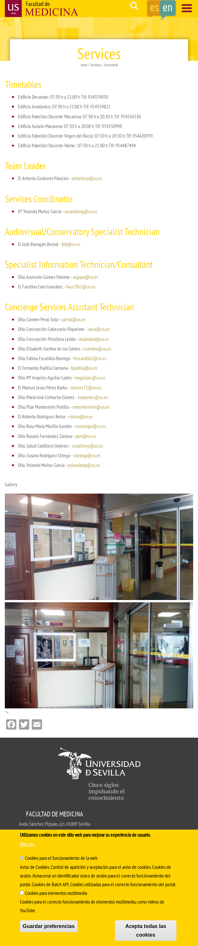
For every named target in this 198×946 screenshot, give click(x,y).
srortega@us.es (86, 455)
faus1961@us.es (80, 286)
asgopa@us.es (85, 277)
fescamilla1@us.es (90, 358)
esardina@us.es (97, 348)
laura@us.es (98, 329)
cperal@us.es (73, 319)
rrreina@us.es (80, 416)
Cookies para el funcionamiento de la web (61, 858)
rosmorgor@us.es (90, 426)
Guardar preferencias (49, 926)
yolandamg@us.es (81, 211)
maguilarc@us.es (90, 377)
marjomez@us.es (93, 397)
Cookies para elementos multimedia (56, 893)
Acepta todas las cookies (145, 930)
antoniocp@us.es (87, 178)
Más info (27, 844)
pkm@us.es (85, 436)
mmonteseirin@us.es (91, 407)
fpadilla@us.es (84, 368)
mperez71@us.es (85, 387)
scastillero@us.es (87, 445)
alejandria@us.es (94, 339)
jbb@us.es (71, 244)
